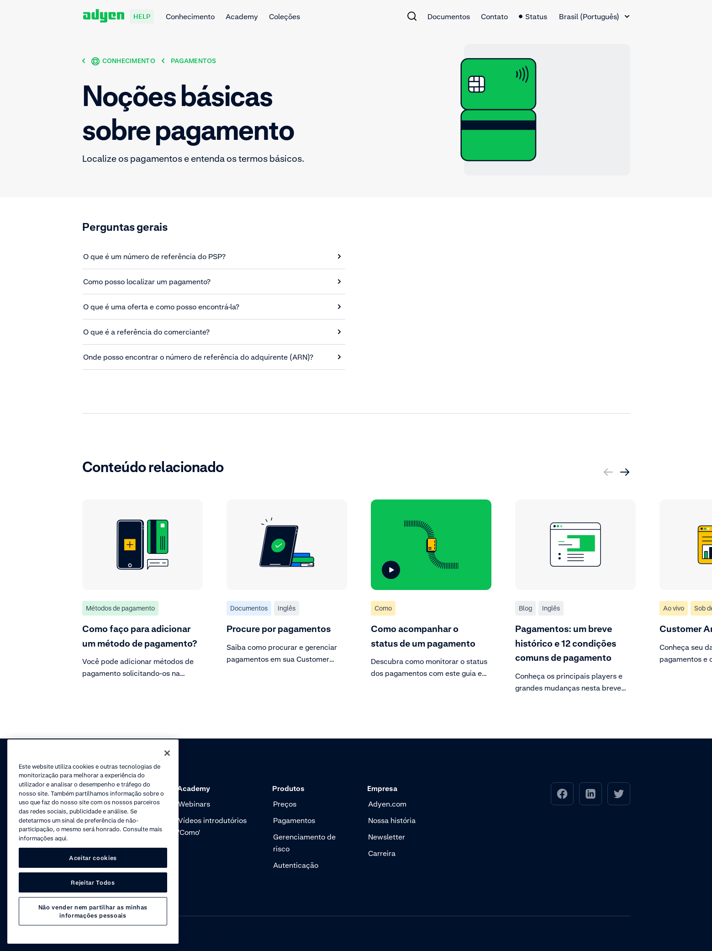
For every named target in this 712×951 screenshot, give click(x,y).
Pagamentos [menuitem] (294, 820)
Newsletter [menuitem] (386, 836)
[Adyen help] (118, 16)
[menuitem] (412, 16)
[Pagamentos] (193, 60)
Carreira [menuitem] (382, 853)
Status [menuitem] (533, 16)
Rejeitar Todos (93, 882)
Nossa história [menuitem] (392, 820)
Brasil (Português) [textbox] (589, 16)
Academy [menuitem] (242, 16)
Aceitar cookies (93, 857)
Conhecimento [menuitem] (190, 16)
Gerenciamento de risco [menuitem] (304, 842)
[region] (93, 841)
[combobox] (594, 16)
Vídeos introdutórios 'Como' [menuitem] (212, 826)
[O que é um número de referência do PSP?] (212, 256)
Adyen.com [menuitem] (387, 803)
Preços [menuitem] (284, 803)
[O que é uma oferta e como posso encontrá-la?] (212, 306)
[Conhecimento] (123, 60)
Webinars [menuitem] (194, 803)
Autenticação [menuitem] (295, 865)
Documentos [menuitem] (448, 16)
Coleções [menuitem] (284, 16)
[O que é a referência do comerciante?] (212, 332)
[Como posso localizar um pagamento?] (212, 281)
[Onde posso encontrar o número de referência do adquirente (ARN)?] (212, 357)
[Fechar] (167, 753)
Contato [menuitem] (494, 16)
